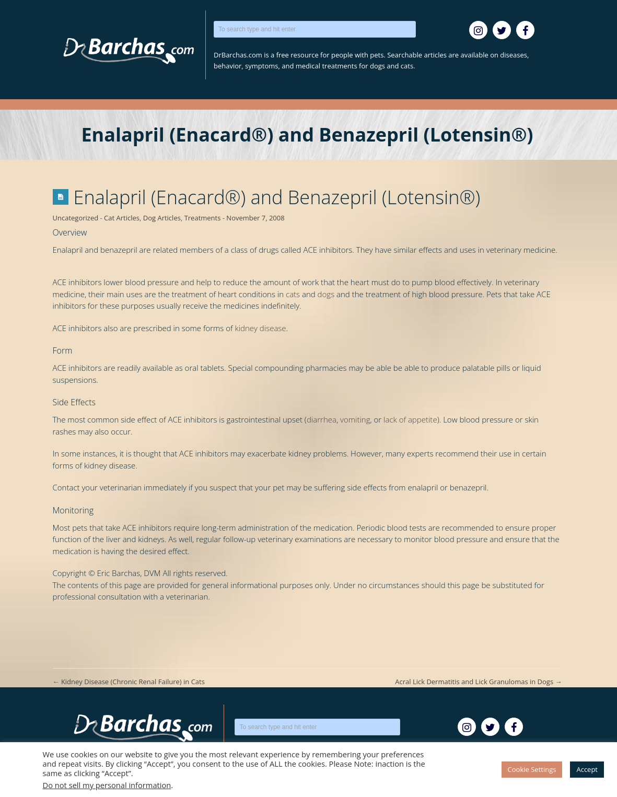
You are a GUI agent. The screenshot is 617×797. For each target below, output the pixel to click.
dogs (326, 294)
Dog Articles (162, 217)
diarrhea (321, 419)
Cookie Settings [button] (532, 769)
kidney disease (260, 328)
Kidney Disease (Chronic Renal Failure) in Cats (129, 681)
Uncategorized (76, 217)
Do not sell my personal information (107, 785)
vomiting (355, 419)
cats (293, 294)
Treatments (202, 217)
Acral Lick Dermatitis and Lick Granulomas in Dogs (478, 681)
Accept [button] (587, 769)
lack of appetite (410, 419)
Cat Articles (121, 217)
